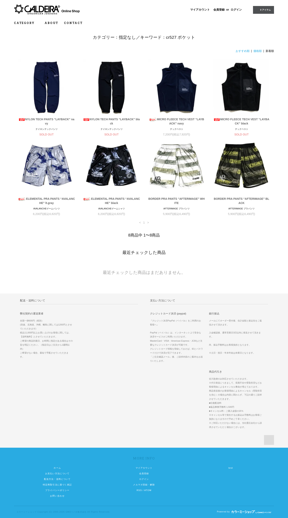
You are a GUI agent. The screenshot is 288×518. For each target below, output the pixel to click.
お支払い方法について (57, 473)
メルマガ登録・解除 (144, 484)
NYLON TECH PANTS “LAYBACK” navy (46, 121)
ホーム (57, 468)
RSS (139, 490)
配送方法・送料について (57, 479)
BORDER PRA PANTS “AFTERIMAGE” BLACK (241, 201)
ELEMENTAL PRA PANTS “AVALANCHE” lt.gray (46, 201)
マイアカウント (200, 9)
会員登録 (219, 9)
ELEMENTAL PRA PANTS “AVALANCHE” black (111, 201)
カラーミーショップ (27, 512)
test (230, 468)
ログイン (236, 9)
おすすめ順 (243, 51)
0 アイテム (263, 9)
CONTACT (73, 23)
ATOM (147, 490)
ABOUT (51, 23)
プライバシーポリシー (57, 490)
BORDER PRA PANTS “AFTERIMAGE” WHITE (176, 201)
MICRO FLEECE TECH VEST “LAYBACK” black (241, 121)
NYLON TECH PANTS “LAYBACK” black (111, 121)
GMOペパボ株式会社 (76, 512)
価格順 (257, 51)
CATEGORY (26, 23)
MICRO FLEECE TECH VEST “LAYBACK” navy (176, 121)
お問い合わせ (57, 496)
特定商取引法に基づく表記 (57, 484)
